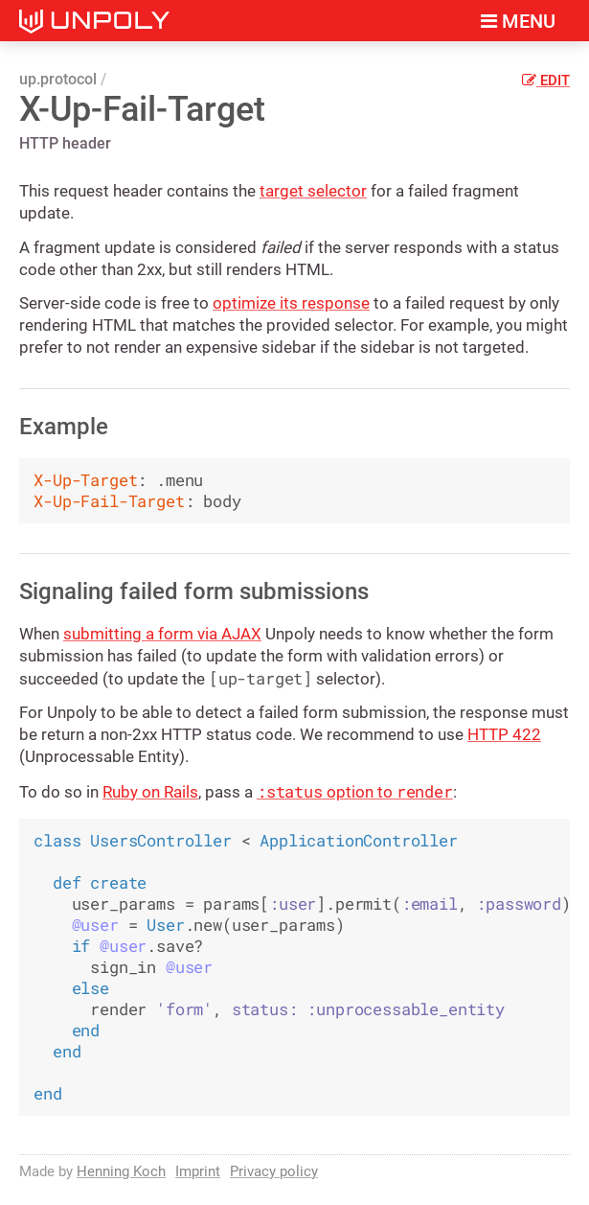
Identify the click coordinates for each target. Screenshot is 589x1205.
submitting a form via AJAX (162, 633)
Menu (518, 22)
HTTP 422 (504, 734)
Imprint (197, 1171)
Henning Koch (121, 1171)
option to (355, 791)
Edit (546, 80)
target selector (313, 190)
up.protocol (58, 79)
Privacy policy (274, 1171)
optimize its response (291, 303)
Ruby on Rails (150, 791)
